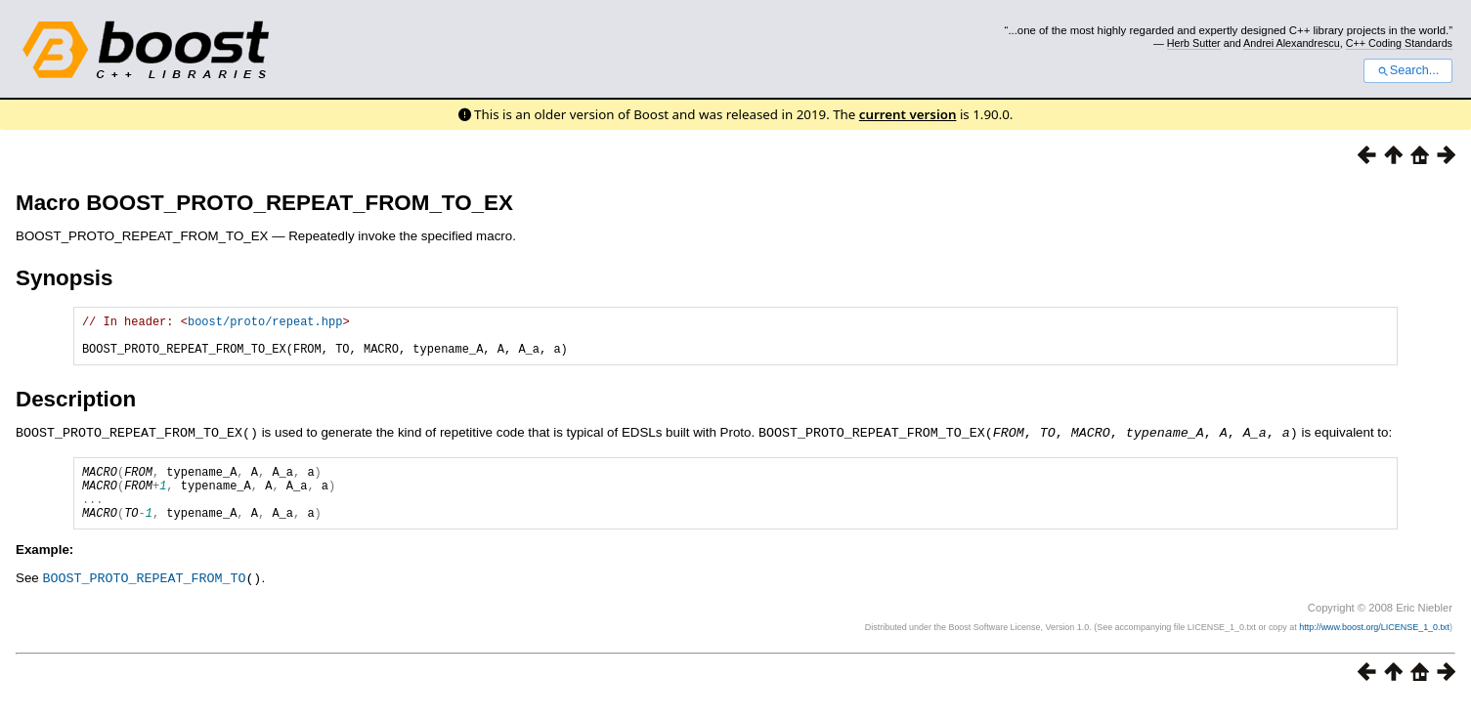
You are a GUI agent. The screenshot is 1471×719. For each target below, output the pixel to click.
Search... (1408, 70)
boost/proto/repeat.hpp (265, 324)
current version (908, 114)
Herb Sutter (1194, 43)
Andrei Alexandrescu (1291, 43)
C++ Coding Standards (1399, 43)
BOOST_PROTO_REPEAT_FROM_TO (143, 597)
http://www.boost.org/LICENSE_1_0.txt (1374, 646)
